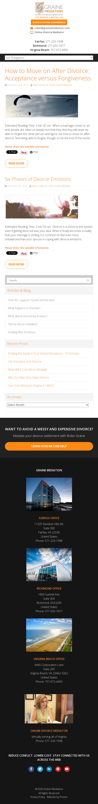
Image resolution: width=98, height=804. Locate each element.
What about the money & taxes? (27, 316)
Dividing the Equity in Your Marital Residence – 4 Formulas (43, 353)
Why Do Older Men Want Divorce (28, 377)
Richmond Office (49, 588)
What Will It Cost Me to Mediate (27, 369)
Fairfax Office (49, 518)
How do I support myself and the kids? (31, 300)
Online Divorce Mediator (49, 731)
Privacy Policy (38, 797)
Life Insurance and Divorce (24, 361)
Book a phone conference (49, 22)
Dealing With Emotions (22, 332)
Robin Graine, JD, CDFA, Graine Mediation (52, 85)
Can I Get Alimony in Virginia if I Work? (31, 385)
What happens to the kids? (24, 308)
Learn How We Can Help (49, 446)
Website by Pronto (57, 797)
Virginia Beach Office (49, 659)
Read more (16, 163)
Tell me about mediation (22, 324)
